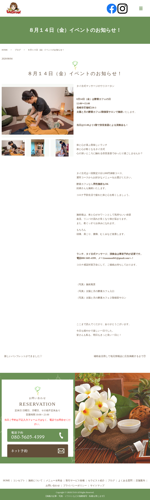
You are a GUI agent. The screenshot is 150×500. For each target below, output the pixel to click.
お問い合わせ (53, 485)
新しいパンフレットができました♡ (23, 356)
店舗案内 (140, 480)
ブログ (18, 50)
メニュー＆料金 (54, 480)
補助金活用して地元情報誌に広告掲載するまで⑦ (120, 356)
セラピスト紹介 (96, 480)
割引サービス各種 (75, 480)
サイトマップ (97, 485)
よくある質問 (125, 480)
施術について (35, 480)
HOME (5, 50)
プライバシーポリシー (75, 485)
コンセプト (19, 480)
